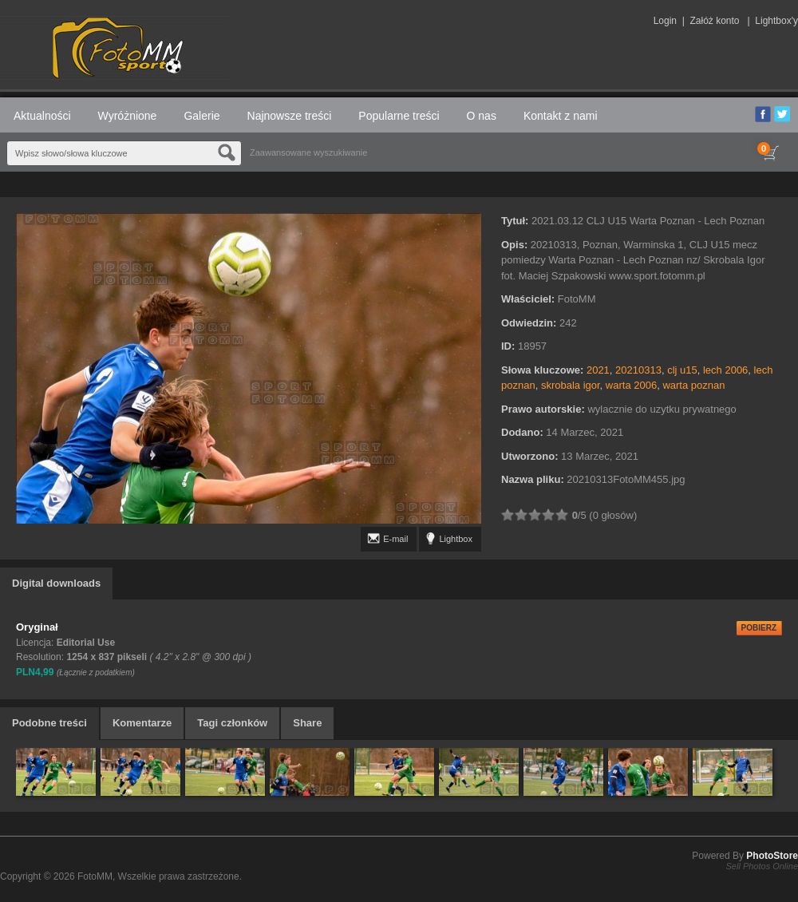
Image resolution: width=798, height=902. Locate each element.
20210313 (638, 370)
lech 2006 (725, 370)
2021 (598, 370)
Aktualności (42, 115)
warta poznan (693, 385)
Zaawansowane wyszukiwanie (308, 152)
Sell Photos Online (762, 866)
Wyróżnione (127, 115)
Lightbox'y (776, 20)
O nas (481, 115)
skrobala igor (570, 385)
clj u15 (682, 370)
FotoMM (95, 876)
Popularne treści (398, 115)
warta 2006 (631, 385)
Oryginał (37, 627)
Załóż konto (714, 20)
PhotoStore (772, 855)
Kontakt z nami (560, 115)
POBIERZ (758, 627)
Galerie (201, 115)
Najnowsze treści (289, 115)
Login (665, 20)
